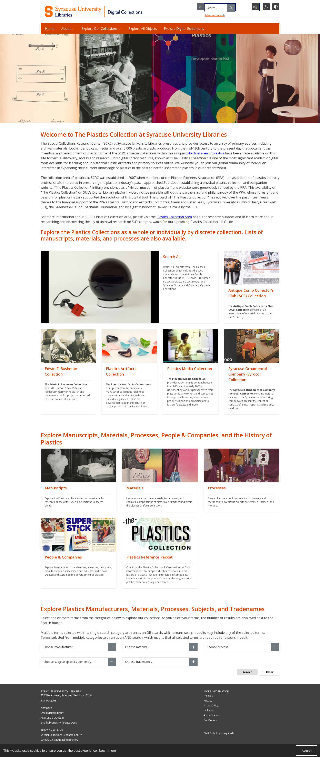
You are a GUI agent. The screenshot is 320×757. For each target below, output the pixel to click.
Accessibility (211, 705)
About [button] (68, 28)
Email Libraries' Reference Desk (59, 722)
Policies (208, 695)
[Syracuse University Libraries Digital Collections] (105, 11)
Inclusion (209, 710)
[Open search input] (245, 7)
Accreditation (211, 715)
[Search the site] (215, 7)
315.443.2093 (48, 700)
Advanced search (207, 14)
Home (49, 28)
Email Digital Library (52, 713)
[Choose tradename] (193, 662)
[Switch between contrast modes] (275, 7)
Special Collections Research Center (61, 735)
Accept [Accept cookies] (306, 750)
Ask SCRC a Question (52, 717)
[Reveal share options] (255, 7)
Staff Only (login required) (218, 733)
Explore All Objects (143, 28)
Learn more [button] (107, 750)
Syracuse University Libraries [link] (61, 691)
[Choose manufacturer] (112, 647)
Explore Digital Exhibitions (184, 28)
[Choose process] (275, 647)
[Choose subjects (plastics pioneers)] (112, 662)
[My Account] (265, 7)
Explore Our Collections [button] (102, 28)
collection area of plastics (205, 153)
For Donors (210, 720)
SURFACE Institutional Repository (59, 739)
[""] (188, 287)
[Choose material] (193, 647)
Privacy (208, 700)
